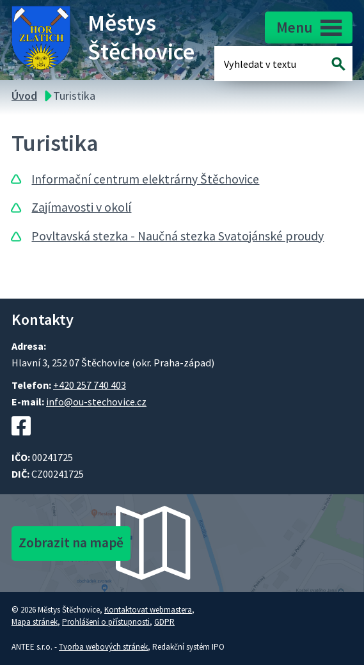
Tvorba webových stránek (103, 646)
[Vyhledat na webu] (338, 63)
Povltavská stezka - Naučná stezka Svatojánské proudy (177, 236)
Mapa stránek (35, 621)
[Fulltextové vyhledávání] (265, 63)
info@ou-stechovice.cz (96, 401)
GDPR (164, 621)
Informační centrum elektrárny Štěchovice (145, 179)
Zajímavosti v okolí (81, 207)
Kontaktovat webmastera (148, 609)
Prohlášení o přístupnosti (106, 621)
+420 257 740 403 (89, 385)
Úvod (24, 95)
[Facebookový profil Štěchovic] (21, 441)
